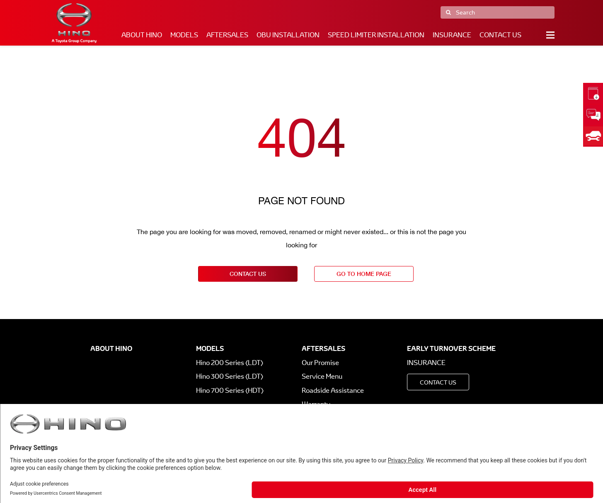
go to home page (364, 273)
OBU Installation (288, 35)
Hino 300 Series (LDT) (229, 376)
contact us (248, 273)
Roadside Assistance (333, 390)
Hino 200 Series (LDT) (229, 362)
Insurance (452, 35)
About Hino (141, 35)
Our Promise (320, 362)
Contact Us (500, 35)
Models (184, 35)
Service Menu (322, 376)
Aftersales (227, 35)
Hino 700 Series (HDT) (230, 390)
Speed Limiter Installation (376, 35)
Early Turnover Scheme (451, 348)
